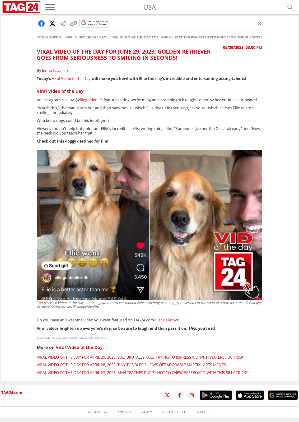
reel (65, 99)
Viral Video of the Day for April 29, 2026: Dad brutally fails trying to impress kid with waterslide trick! (140, 357)
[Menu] (50, 7)
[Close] (259, 23)
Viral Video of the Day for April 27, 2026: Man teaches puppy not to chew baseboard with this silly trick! (142, 372)
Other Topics (49, 37)
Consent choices (174, 412)
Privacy (146, 412)
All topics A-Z (98, 412)
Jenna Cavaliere (55, 70)
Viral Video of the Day (85, 37)
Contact (124, 412)
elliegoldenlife (90, 99)
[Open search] (290, 7)
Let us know (167, 320)
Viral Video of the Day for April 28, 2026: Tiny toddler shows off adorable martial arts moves (131, 364)
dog (158, 78)
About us (204, 412)
